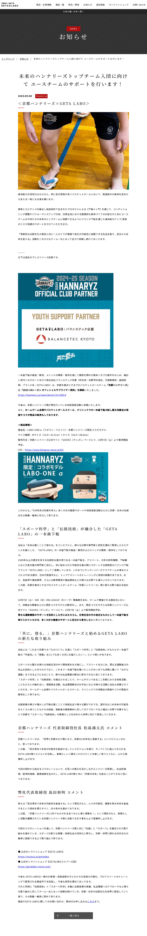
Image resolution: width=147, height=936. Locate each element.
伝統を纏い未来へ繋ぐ (73, 11)
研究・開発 (73, 4)
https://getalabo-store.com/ (34, 866)
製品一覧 (60, 4)
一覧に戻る (73, 915)
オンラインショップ (118, 4)
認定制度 (100, 4)
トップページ (7, 58)
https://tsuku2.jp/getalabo (33, 856)
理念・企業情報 (43, 4)
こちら (90, 901)
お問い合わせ (139, 4)
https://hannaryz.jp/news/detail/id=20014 (42, 395)
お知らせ (87, 4)
